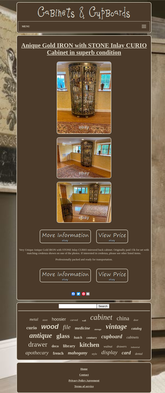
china (123, 318)
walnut (108, 346)
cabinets (133, 337)
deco (55, 346)
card (126, 352)
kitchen (89, 344)
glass (63, 335)
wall (84, 320)
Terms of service (84, 386)
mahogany (77, 352)
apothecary (37, 352)
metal (34, 319)
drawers (122, 346)
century (91, 337)
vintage (116, 326)
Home (83, 368)
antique (40, 335)
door (136, 320)
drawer (37, 344)
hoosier (59, 319)
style (94, 353)
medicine (82, 328)
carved (74, 320)
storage (97, 329)
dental (139, 353)
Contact (84, 374)
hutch (78, 337)
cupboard (111, 336)
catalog (136, 328)
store (45, 320)
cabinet (101, 317)
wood (50, 326)
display (109, 352)
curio (31, 327)
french (58, 353)
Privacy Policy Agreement (84, 380)
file (67, 327)
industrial (135, 347)
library (69, 346)
